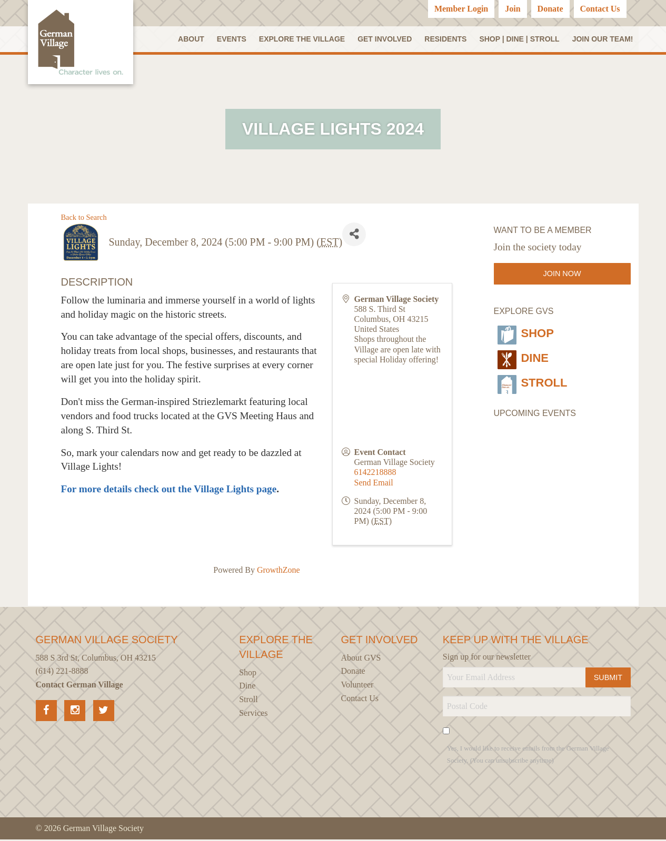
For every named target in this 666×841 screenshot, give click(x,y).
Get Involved (386, 39)
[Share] (354, 236)
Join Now (562, 275)
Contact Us (600, 8)
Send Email (373, 484)
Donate (550, 8)
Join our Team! (602, 39)
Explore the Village (303, 39)
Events (233, 39)
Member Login (461, 8)
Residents (446, 39)
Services (253, 714)
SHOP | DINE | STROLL (520, 39)
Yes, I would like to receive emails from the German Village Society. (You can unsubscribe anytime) (528, 756)
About (194, 39)
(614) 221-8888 (62, 672)
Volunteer (357, 686)
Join (512, 8)
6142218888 (375, 474)
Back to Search (84, 219)
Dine (523, 353)
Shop (526, 332)
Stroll (535, 373)
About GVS (361, 659)
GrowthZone (278, 572)
